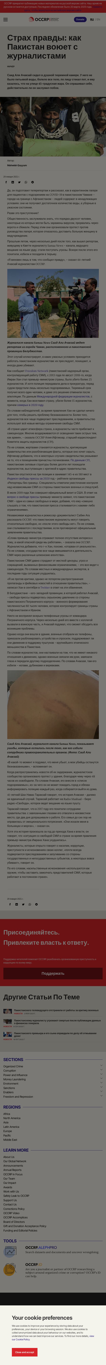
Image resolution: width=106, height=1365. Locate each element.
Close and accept (24, 1352)
